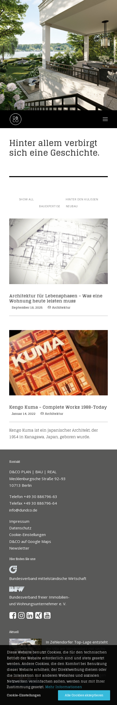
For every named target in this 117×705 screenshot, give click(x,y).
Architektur (61, 307)
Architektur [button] (50, 199)
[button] (13, 617)
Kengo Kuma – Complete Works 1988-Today (58, 407)
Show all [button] (26, 199)
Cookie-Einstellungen (27, 534)
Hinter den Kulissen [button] (82, 199)
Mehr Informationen (63, 687)
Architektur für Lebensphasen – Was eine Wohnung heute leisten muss (55, 298)
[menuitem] (26, 199)
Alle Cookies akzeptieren (84, 695)
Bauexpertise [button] (49, 206)
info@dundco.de (23, 510)
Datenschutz (20, 527)
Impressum (19, 521)
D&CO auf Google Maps (30, 541)
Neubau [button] (72, 206)
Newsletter (19, 548)
